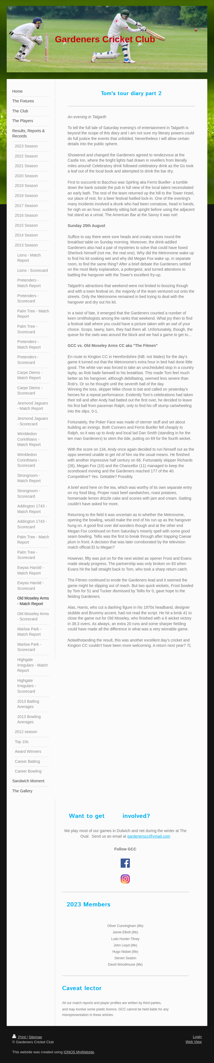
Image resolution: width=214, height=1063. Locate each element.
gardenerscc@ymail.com (148, 836)
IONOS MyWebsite (79, 1052)
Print (19, 1037)
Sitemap (35, 1037)
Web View (194, 1042)
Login (197, 1037)
